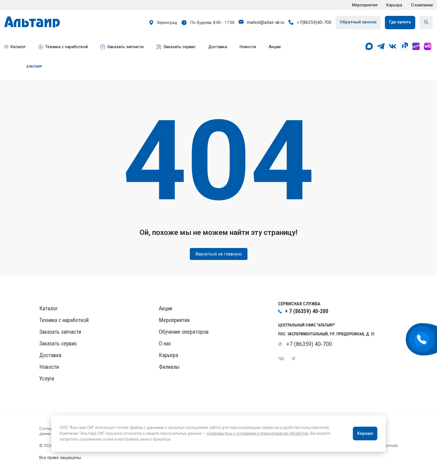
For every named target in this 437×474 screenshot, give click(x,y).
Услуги (46, 378)
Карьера (394, 5)
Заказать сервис (58, 343)
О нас (165, 343)
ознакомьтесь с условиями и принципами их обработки (258, 433)
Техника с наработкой (64, 320)
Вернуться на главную (218, 254)
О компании (422, 5)
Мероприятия (364, 5)
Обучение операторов (184, 331)
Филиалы (169, 367)
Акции (165, 308)
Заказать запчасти (60, 331)
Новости (49, 367)
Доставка (50, 355)
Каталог (48, 308)
